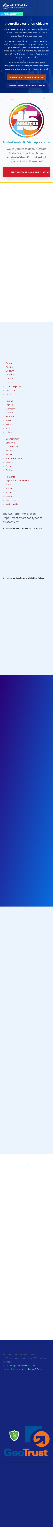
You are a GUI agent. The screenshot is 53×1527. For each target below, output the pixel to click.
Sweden (10, 496)
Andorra (10, 363)
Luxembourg (12, 446)
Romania (10, 476)
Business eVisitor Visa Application (26, 85)
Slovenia (10, 488)
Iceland (9, 420)
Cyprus (9, 382)
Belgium (10, 370)
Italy (8, 428)
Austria (9, 367)
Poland (9, 466)
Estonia (9, 394)
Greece (9, 412)
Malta (9, 450)
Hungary (10, 416)
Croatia (10, 378)
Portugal (10, 470)
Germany (11, 408)
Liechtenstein (12, 439)
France (9, 404)
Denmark (10, 390)
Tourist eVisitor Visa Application (26, 77)
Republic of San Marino (17, 480)
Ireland (9, 424)
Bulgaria (10, 374)
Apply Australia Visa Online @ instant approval (30, 172)
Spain (9, 492)
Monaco (10, 454)
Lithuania (10, 442)
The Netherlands (14, 458)
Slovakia (10, 484)
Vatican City (12, 504)
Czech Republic (13, 386)
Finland (9, 401)
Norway (9, 462)
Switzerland (11, 500)
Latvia (9, 432)
